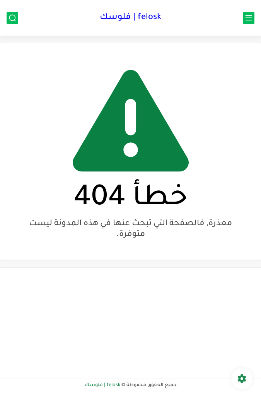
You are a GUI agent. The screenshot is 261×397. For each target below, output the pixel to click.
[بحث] (12, 18)
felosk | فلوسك (130, 17)
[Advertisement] (195, 322)
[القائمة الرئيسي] (248, 18)
